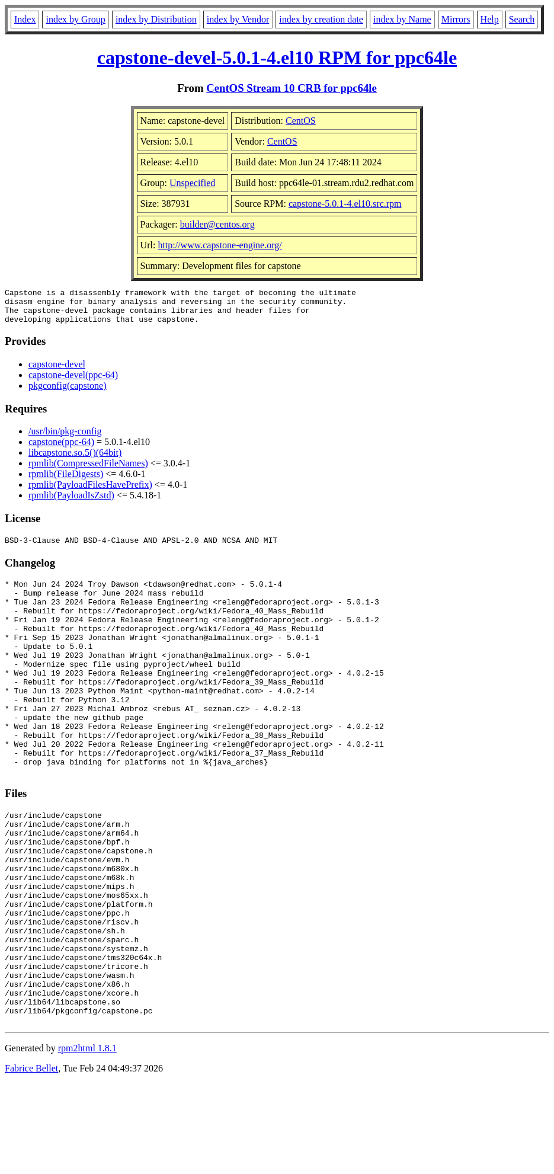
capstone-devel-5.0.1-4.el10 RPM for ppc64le (277, 57)
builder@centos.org (217, 224)
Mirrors (455, 19)
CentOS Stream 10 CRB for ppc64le (291, 88)
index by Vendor (238, 19)
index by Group (75, 19)
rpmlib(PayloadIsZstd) (71, 502)
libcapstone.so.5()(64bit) (74, 460)
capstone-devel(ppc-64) (73, 382)
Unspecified (192, 183)
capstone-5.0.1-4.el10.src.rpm (345, 204)
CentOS (301, 121)
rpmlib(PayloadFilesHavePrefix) (90, 492)
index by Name (402, 19)
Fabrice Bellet (31, 1159)
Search (522, 19)
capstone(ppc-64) (61, 449)
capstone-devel (56, 371)
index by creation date (321, 19)
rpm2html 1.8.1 (87, 1139)
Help (490, 19)
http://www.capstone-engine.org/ (219, 245)
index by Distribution (156, 19)
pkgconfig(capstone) (67, 393)
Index (25, 19)
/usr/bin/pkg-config (65, 438)
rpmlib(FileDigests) (65, 481)
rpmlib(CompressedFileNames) (88, 470)
